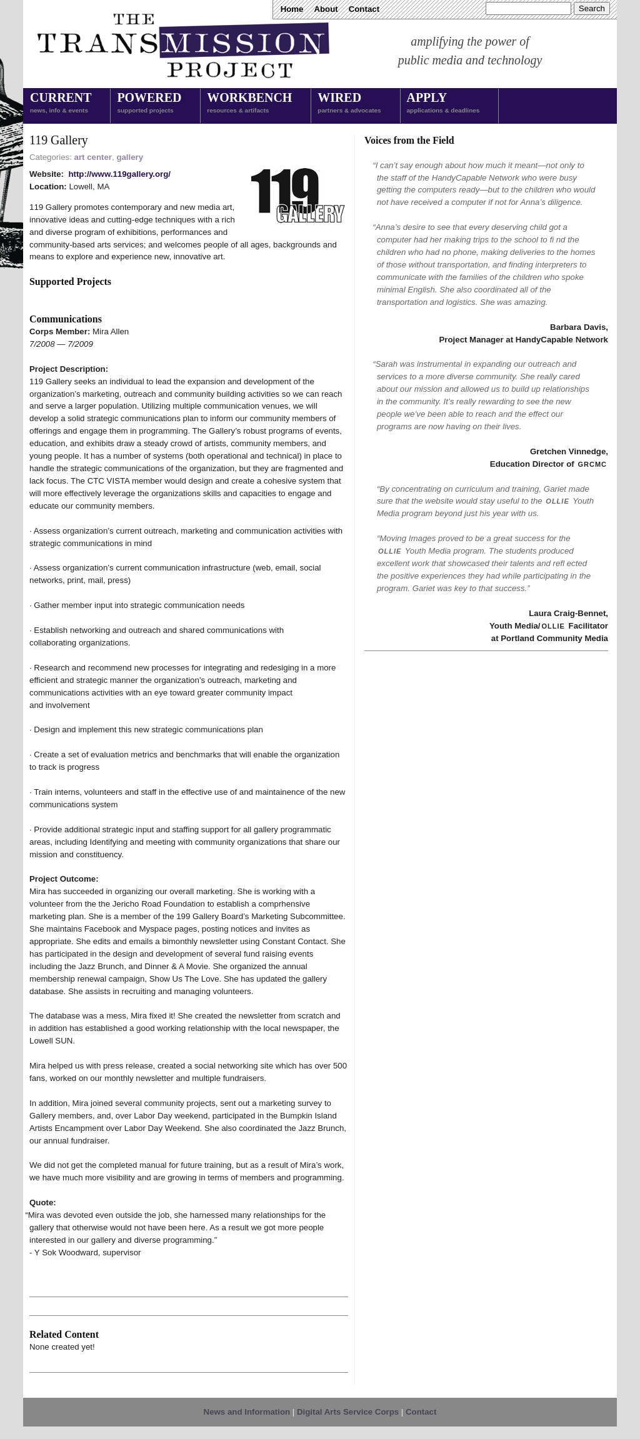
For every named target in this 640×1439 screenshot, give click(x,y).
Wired (349, 104)
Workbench (249, 104)
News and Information (247, 1412)
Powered (149, 104)
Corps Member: (60, 331)
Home (292, 9)
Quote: (42, 1202)
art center (93, 157)
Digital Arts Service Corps (348, 1412)
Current (60, 104)
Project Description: (68, 369)
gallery (129, 157)
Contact (364, 9)
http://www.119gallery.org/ (119, 174)
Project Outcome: (64, 879)
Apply (443, 104)
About (326, 9)
